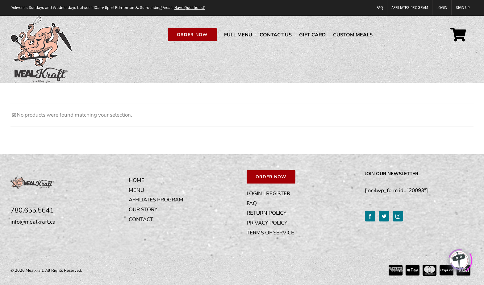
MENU (136, 190)
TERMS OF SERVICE (270, 232)
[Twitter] (384, 216)
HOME (136, 180)
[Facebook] (370, 216)
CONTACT (141, 219)
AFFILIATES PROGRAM (156, 199)
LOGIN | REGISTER (268, 193)
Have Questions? (189, 7)
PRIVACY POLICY (267, 222)
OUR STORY (143, 209)
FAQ (252, 203)
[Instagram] (398, 216)
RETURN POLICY (266, 213)
